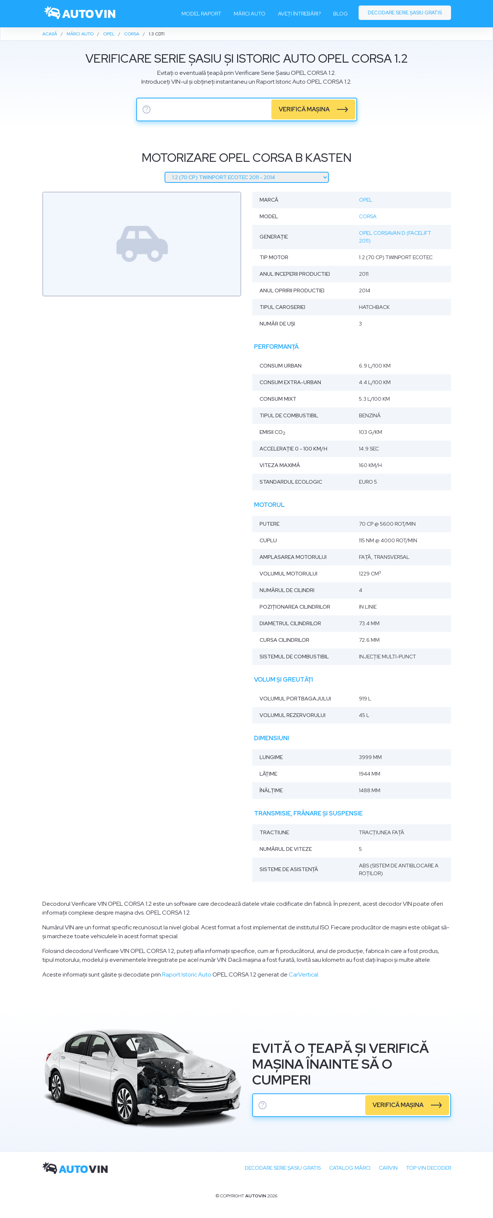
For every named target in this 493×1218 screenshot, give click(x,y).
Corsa (368, 216)
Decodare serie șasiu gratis (405, 13)
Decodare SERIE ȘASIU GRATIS (283, 1168)
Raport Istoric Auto (186, 974)
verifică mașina (304, 109)
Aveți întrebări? (299, 13)
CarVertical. (304, 974)
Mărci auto (249, 13)
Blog (340, 13)
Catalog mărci (349, 1168)
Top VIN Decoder (428, 1168)
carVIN (388, 1168)
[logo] (80, 13)
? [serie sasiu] (146, 109)
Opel (365, 199)
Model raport (201, 13)
